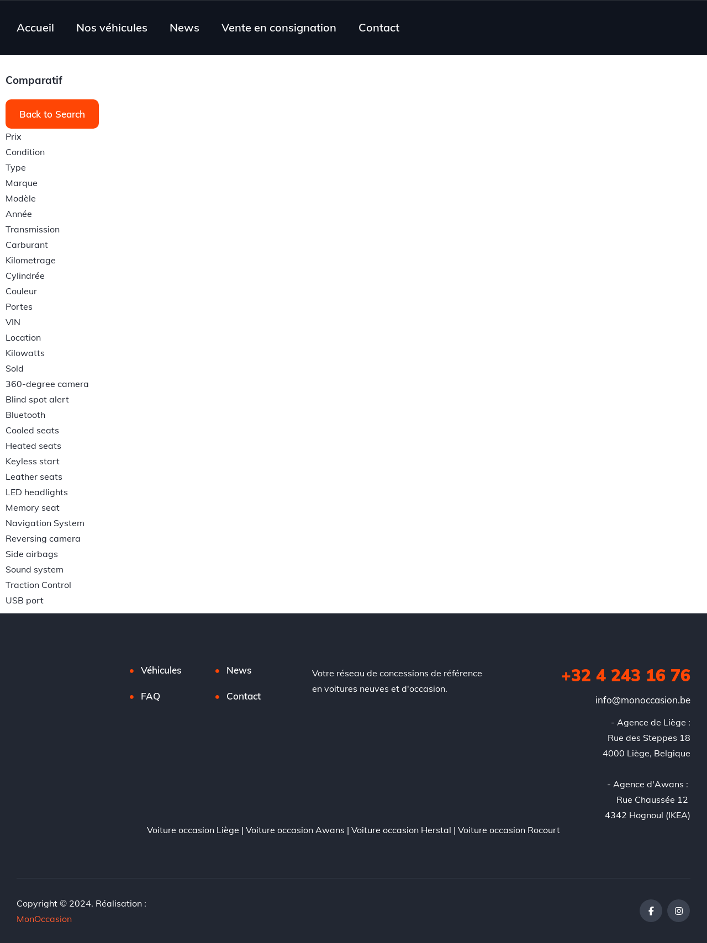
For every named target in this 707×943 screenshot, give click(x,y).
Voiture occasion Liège (193, 829)
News (184, 27)
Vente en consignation (278, 27)
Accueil (35, 27)
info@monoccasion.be (642, 700)
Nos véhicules (111, 27)
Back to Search (52, 114)
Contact (378, 27)
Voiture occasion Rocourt (509, 829)
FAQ (150, 696)
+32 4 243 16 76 (625, 675)
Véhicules (161, 670)
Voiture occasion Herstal (401, 829)
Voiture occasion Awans (295, 829)
